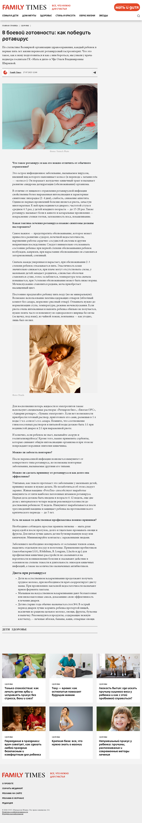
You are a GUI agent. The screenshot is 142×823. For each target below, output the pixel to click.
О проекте (8, 783)
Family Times (15, 72)
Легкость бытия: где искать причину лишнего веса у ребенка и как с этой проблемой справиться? (118, 693)
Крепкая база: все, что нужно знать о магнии (67, 742)
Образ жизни (87, 15)
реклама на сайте (12, 793)
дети (6, 629)
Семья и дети (10, 15)
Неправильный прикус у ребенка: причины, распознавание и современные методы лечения (115, 748)
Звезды (103, 15)
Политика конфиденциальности (15, 812)
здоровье (19, 629)
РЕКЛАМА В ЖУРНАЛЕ (13, 798)
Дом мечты (29, 15)
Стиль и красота (65, 15)
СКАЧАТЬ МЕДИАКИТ (12, 788)
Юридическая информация (12, 814)
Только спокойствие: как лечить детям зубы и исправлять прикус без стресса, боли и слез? (22, 693)
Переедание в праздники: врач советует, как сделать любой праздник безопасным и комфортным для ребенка (23, 748)
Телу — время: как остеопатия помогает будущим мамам (66, 691)
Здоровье (46, 15)
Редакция (7, 803)
